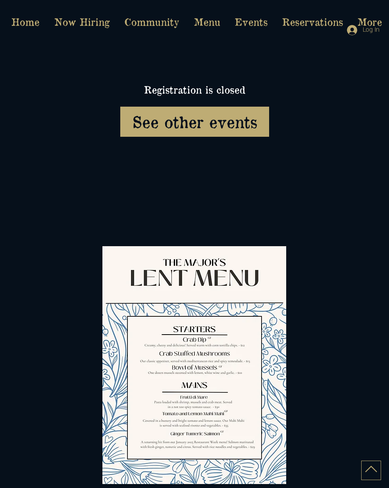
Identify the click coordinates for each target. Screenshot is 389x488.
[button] (206, 22)
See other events (194, 121)
